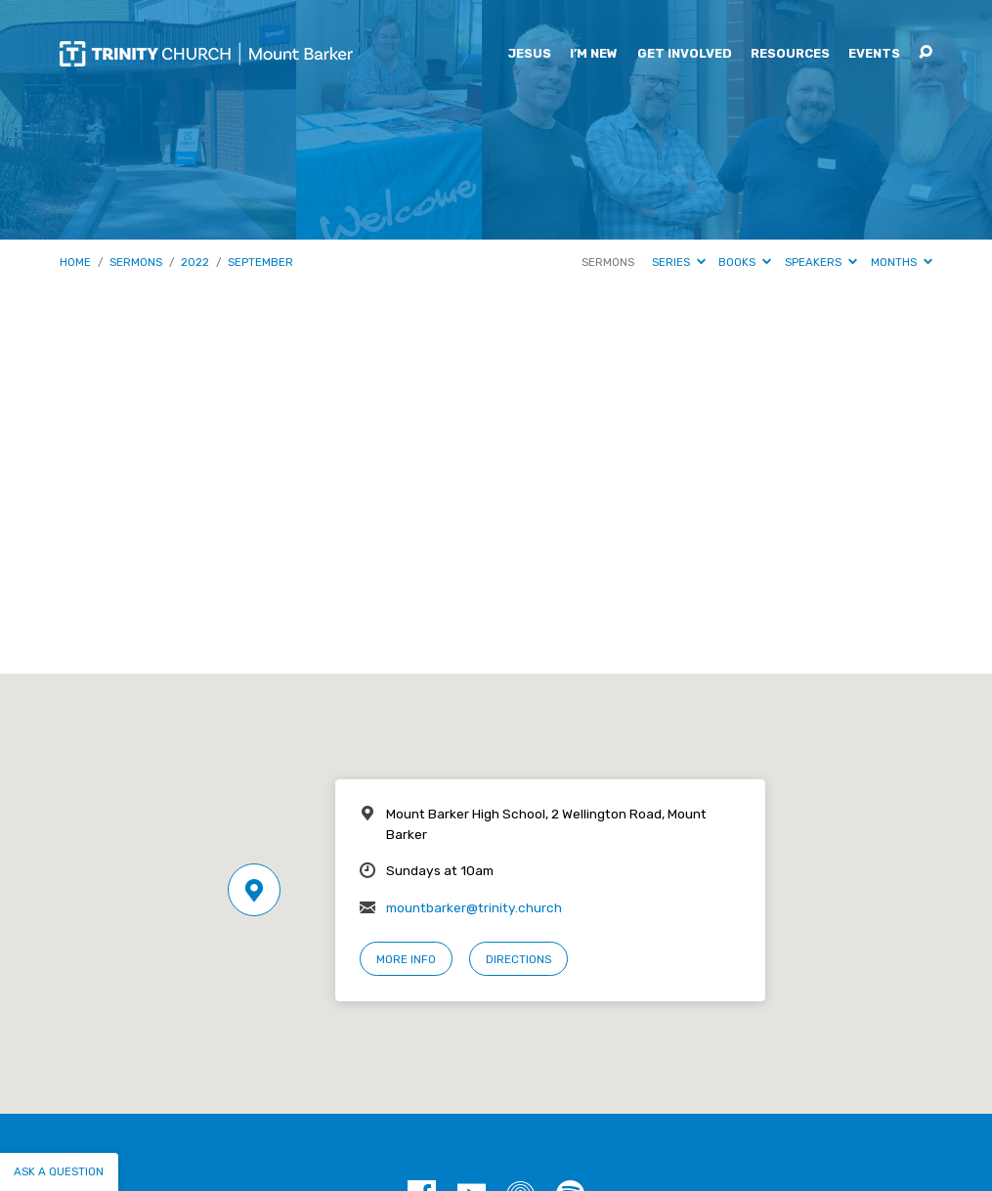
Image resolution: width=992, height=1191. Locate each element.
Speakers (821, 262)
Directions (518, 959)
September (260, 262)
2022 (195, 262)
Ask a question (59, 1171)
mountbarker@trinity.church (474, 907)
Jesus (529, 54)
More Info (406, 959)
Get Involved (684, 54)
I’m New (594, 54)
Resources (790, 54)
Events (874, 54)
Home (75, 262)
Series (679, 262)
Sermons (135, 262)
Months (901, 262)
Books (744, 262)
